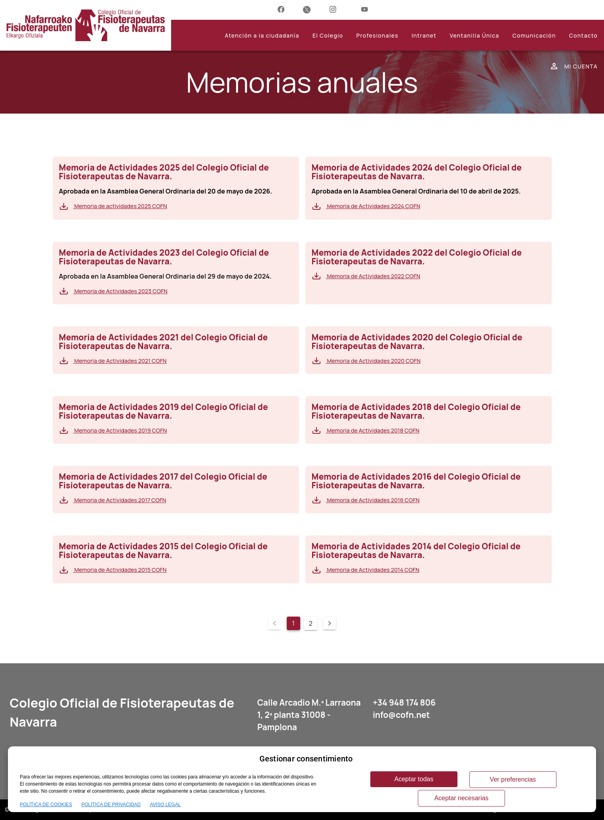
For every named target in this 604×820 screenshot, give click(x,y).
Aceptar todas (414, 779)
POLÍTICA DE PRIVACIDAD (111, 804)
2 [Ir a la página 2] (310, 623)
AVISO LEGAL (165, 804)
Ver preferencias (513, 779)
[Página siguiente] (329, 623)
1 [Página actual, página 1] (293, 623)
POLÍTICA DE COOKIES (46, 804)
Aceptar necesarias (461, 798)
